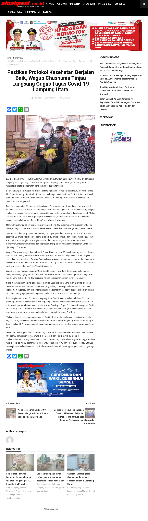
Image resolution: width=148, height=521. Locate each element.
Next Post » (90, 403)
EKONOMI (89, 4)
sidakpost (37, 98)
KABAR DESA (15, 12)
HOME (50, 4)
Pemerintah (18, 58)
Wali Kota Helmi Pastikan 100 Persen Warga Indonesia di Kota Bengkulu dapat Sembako (33, 413)
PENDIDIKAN (105, 4)
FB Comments (51, 509)
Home (8, 58)
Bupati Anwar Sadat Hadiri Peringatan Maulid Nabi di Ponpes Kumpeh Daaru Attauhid (118, 90)
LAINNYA (47, 12)
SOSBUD (120, 4)
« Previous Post (13, 403)
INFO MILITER (32, 12)
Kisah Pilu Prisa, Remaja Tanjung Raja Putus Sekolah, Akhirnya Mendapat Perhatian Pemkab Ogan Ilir (121, 79)
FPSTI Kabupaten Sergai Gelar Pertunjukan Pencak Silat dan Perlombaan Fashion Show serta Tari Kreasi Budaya (121, 67)
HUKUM (62, 4)
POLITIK (75, 4)
